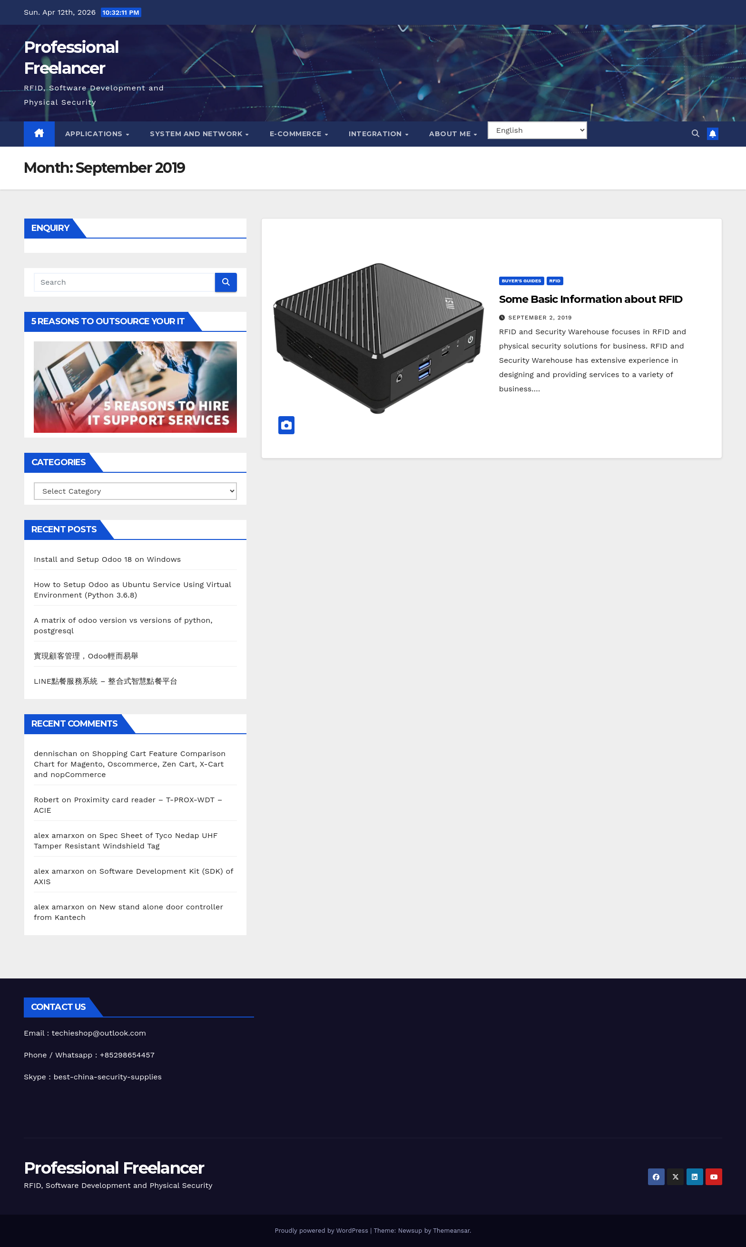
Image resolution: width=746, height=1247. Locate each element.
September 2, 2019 (540, 317)
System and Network (197, 134)
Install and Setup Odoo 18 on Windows (107, 559)
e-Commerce (297, 134)
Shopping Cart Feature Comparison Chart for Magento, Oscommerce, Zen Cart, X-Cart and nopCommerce (130, 764)
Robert (46, 799)
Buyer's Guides (521, 280)
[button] (695, 133)
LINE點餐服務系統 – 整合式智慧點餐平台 (105, 681)
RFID (555, 280)
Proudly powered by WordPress (322, 1230)
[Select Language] (537, 130)
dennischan (56, 753)
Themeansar (451, 1230)
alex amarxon (59, 835)
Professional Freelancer (114, 1168)
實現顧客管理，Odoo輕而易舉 (86, 655)
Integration (376, 134)
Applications (95, 134)
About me (451, 134)
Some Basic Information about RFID (591, 299)
